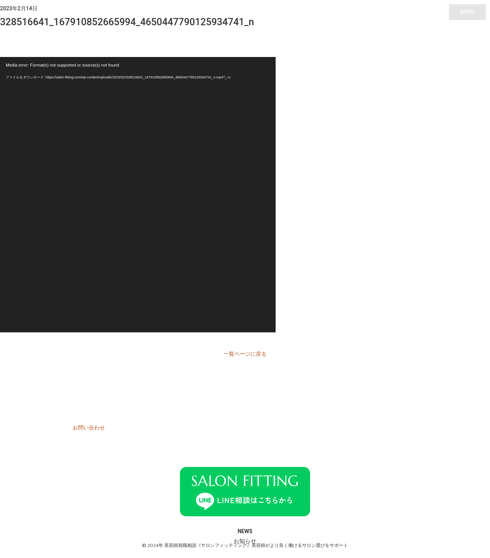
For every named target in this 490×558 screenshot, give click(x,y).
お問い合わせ (89, 428)
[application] (138, 194)
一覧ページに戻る (245, 354)
